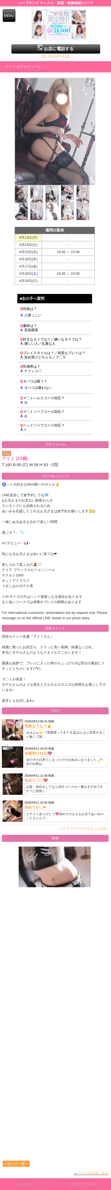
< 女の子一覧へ (16, 1164)
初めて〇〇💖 (36, 780)
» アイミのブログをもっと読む (84, 829)
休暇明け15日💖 (38, 753)
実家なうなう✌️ (38, 726)
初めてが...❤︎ (35, 807)
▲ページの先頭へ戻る (91, 1173)
